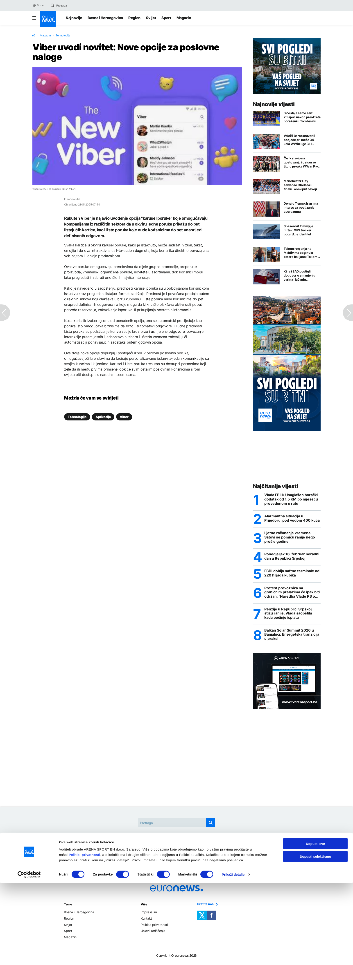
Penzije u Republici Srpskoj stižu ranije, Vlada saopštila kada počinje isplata (288, 614)
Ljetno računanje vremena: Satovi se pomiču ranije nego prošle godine (289, 538)
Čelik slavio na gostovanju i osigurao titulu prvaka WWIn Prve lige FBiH (302, 162)
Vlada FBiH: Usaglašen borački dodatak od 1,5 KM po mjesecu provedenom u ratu (291, 499)
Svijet (151, 18)
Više (144, 906)
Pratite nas (205, 906)
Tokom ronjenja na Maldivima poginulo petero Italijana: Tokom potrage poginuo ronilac (302, 253)
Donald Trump (171, 851)
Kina (195, 851)
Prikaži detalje (233, 956)
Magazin (183, 18)
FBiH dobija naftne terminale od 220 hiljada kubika (291, 574)
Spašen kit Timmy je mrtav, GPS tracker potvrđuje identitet (298, 230)
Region (134, 18)
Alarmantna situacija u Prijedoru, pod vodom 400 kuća (292, 518)
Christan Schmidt (137, 851)
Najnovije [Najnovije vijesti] (74, 18)
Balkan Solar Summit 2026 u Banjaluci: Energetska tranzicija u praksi (291, 636)
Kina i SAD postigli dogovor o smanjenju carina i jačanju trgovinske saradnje (299, 275)
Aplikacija (103, 417)
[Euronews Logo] (48, 19)
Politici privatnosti (84, 936)
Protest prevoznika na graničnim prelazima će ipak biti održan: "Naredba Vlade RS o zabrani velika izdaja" (292, 593)
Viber (124, 417)
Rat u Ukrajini (219, 851)
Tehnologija (63, 35)
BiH (36, 5)
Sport (166, 18)
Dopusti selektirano (315, 938)
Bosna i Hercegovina (105, 18)
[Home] (33, 35)
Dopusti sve (315, 925)
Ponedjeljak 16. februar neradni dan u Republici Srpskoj (291, 557)
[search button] (52, 5)
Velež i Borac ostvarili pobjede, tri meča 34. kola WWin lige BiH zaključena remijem (299, 140)
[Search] (75, 5)
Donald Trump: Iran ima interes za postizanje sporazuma (301, 207)
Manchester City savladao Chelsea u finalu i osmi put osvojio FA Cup (301, 185)
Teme (68, 906)
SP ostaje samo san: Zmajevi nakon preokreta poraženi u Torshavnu (302, 117)
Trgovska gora (176, 861)
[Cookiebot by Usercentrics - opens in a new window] (29, 956)
